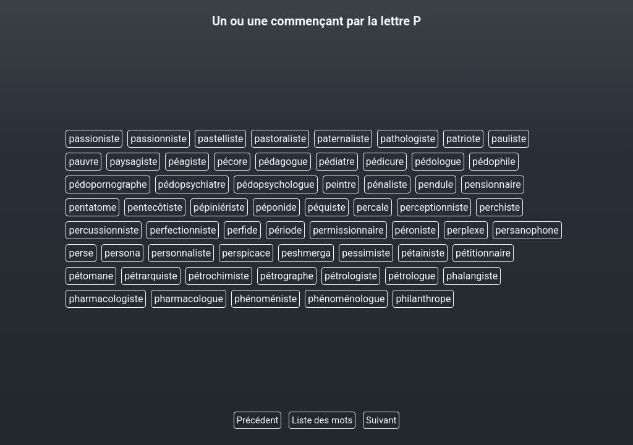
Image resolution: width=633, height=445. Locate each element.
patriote (463, 139)
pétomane (91, 276)
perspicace (246, 253)
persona (122, 253)
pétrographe (286, 276)
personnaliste (181, 253)
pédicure (385, 161)
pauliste (508, 139)
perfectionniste (183, 230)
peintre (341, 184)
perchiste (499, 207)
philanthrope (423, 299)
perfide (242, 230)
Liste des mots (322, 420)
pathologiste (407, 139)
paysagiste (133, 161)
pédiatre (337, 161)
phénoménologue (346, 299)
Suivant (381, 420)
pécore (232, 161)
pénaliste (387, 184)
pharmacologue (188, 299)
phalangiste (472, 276)
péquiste (327, 207)
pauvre (83, 161)
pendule (436, 184)
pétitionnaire (483, 253)
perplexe (466, 230)
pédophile (494, 161)
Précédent (258, 420)
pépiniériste (219, 207)
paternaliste (343, 139)
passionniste (158, 139)
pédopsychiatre (192, 184)
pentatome (92, 207)
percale (373, 207)
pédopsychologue (276, 184)
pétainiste (422, 253)
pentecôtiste (154, 207)
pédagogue (283, 161)
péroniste (415, 230)
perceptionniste (434, 207)
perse (81, 253)
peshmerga (306, 253)
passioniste (94, 139)
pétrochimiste (219, 276)
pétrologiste (351, 276)
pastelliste (220, 139)
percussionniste (103, 230)
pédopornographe (108, 184)
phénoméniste (265, 299)
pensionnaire (492, 184)
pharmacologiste (106, 299)
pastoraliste (280, 139)
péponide (276, 207)
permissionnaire (348, 230)
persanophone (527, 230)
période (285, 230)
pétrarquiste (150, 276)
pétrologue (411, 276)
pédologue (438, 161)
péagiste (187, 161)
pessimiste (366, 253)
